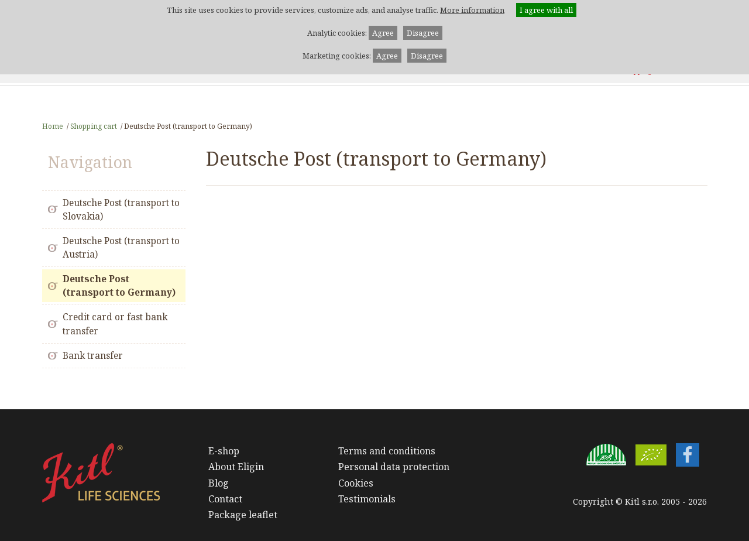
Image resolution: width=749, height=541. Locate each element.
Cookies (355, 483)
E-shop (223, 450)
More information (472, 10)
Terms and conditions (386, 450)
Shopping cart (93, 126)
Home (52, 126)
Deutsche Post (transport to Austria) (121, 248)
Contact (225, 498)
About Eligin (236, 466)
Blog (218, 483)
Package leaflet (242, 514)
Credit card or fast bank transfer (115, 324)
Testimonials (367, 498)
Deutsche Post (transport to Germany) (119, 286)
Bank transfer (93, 356)
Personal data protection (393, 466)
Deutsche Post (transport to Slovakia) (121, 209)
